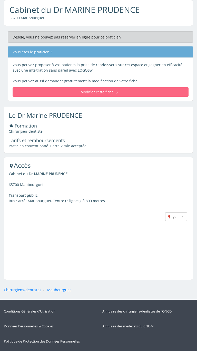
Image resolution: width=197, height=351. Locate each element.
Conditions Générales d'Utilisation (29, 311)
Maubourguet (59, 289)
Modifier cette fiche (99, 92)
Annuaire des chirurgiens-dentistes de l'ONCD (137, 311)
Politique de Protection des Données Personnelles (42, 341)
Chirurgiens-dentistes (22, 289)
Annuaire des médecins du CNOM (128, 326)
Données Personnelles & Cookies (29, 326)
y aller (178, 216)
